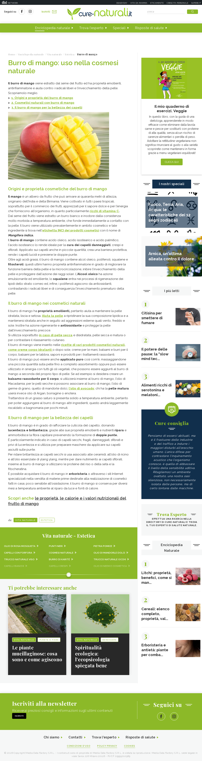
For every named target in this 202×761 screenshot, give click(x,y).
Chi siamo (51, 737)
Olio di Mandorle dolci (109, 551)
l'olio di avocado (81, 388)
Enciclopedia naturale (52, 28)
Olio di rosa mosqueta (19, 545)
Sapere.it (196, 3)
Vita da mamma (138, 3)
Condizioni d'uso (78, 745)
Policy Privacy (107, 745)
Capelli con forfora (18, 551)
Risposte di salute (149, 28)
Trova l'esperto (91, 28)
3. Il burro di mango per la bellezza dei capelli (46, 107)
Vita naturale (25, 519)
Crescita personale (177, 3)
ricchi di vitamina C (104, 211)
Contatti (75, 737)
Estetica (47, 519)
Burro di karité (59, 558)
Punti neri (56, 545)
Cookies (130, 745)
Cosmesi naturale (61, 551)
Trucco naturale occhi (110, 558)
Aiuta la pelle (52, 315)
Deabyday (121, 3)
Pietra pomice (103, 545)
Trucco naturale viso (19, 558)
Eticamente (157, 3)
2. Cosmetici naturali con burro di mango (42, 103)
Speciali (119, 28)
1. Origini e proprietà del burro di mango (42, 98)
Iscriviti (49, 11)
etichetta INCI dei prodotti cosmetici (70, 230)
